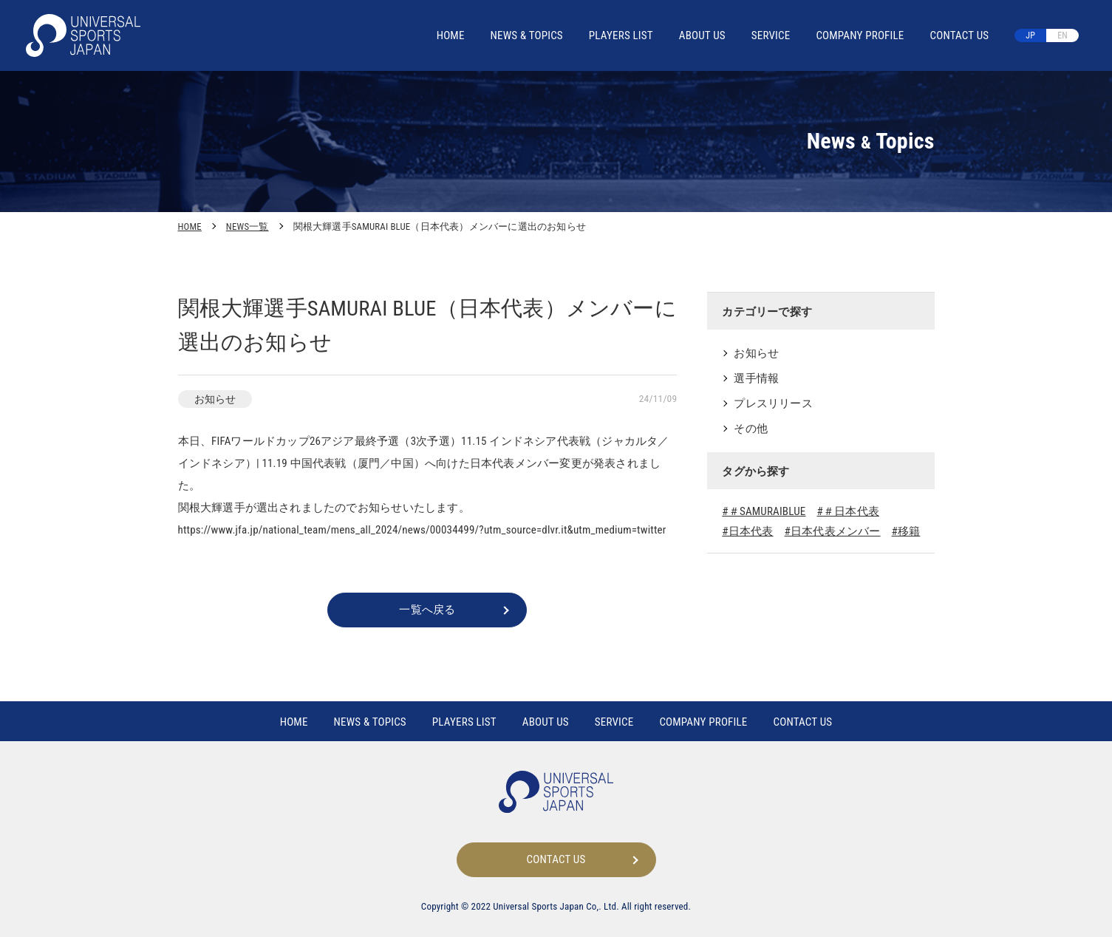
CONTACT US (959, 35)
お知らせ (756, 353)
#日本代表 (747, 531)
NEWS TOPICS (527, 35)
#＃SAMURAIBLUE (763, 511)
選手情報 (756, 378)
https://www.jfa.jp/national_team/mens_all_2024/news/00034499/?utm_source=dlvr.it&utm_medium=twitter (422, 529)
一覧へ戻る (427, 609)
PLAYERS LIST (621, 35)
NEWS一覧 (247, 226)
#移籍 (906, 531)
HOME (451, 35)
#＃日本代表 (847, 511)
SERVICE (771, 35)
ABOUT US (702, 35)
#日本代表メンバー (833, 531)
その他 (751, 428)
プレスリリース (773, 403)
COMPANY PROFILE (860, 35)
